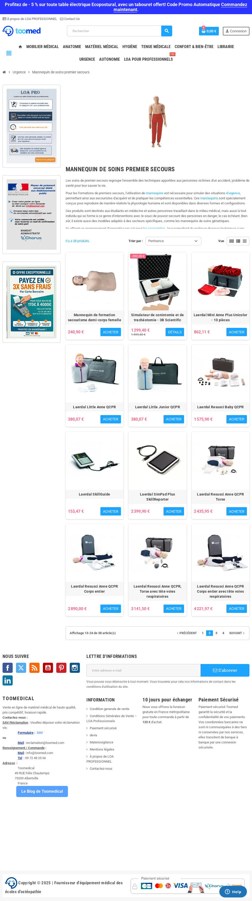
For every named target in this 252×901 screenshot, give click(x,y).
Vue (221, 241)
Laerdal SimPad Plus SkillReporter (157, 496)
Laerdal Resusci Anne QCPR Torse (220, 496)
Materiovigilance (101, 742)
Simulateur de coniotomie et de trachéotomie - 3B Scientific (157, 317)
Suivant (237, 633)
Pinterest (61, 668)
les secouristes (154, 228)
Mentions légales (102, 749)
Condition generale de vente (109, 709)
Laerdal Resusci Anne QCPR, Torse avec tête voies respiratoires (157, 591)
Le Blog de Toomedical (42, 791)
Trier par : (136, 241)
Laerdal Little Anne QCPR (94, 407)
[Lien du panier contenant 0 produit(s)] (209, 31)
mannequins (155, 193)
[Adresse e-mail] (143, 670)
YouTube (48, 668)
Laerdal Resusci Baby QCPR (220, 407)
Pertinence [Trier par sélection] (156, 241)
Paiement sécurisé (103, 728)
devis (93, 735)
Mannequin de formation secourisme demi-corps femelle (94, 317)
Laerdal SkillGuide (94, 494)
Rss (34, 668)
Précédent (186, 633)
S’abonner (225, 670)
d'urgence (233, 193)
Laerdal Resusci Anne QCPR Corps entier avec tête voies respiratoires (220, 591)
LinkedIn (8, 680)
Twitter (21, 668)
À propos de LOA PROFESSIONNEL (31, 19)
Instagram (75, 668)
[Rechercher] (119, 31)
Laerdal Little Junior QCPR (157, 407)
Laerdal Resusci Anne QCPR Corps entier (94, 588)
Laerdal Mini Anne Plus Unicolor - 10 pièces (220, 317)
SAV (40, 733)
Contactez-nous (101, 768)
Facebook (8, 668)
